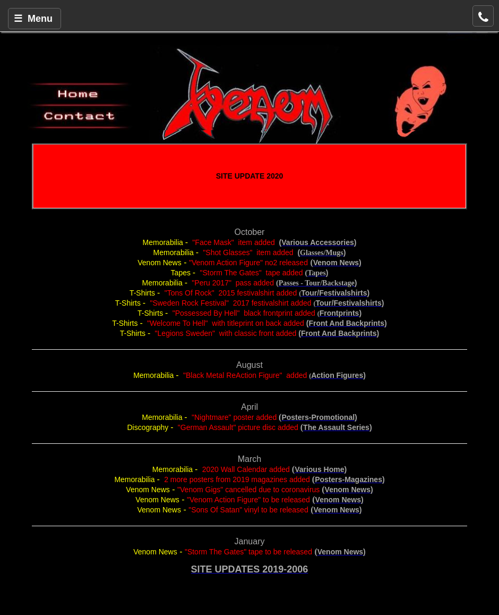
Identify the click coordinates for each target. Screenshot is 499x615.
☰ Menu (33, 18)
